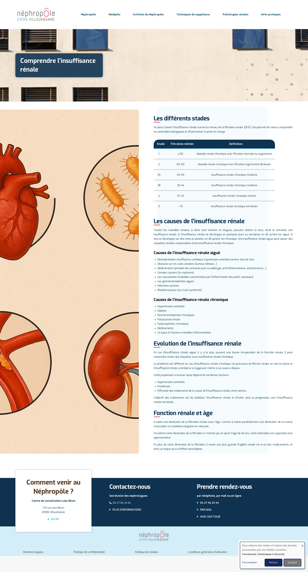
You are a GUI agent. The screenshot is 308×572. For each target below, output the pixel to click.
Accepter (292, 562)
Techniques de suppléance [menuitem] (193, 14)
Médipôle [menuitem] (114, 14)
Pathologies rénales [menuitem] (235, 14)
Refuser (273, 562)
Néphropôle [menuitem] (88, 14)
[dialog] (272, 555)
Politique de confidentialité (89, 552)
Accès (55, 519)
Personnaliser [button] (249, 562)
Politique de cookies (146, 552)
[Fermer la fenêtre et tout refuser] (302, 544)
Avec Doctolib (210, 516)
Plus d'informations (127, 509)
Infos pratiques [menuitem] (271, 14)
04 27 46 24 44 (122, 502)
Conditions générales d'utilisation (207, 552)
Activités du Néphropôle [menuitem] (148, 14)
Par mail (206, 509)
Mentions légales (33, 552)
